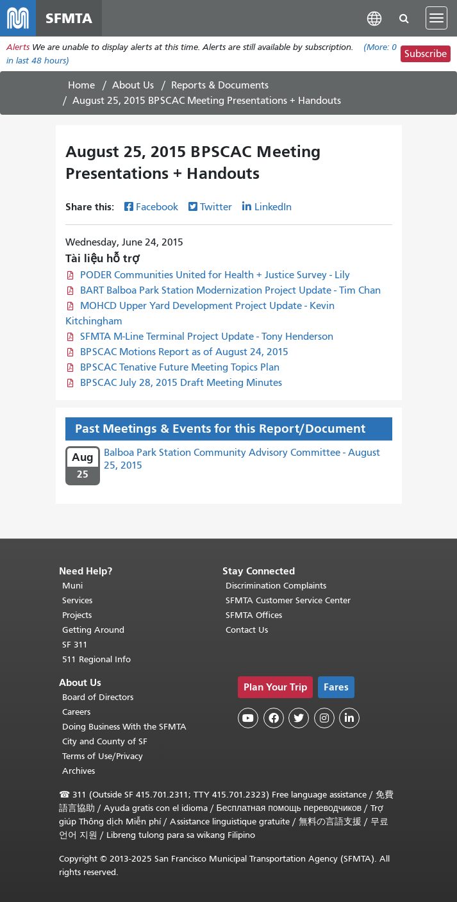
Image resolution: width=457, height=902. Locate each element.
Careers (76, 711)
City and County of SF (104, 741)
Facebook (157, 207)
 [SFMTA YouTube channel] (248, 718)
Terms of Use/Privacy (102, 756)
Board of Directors (97, 697)
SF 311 (75, 644)
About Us (133, 85)
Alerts (17, 47)
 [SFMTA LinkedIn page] (349, 718)
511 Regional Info (96, 659)
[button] (374, 17)
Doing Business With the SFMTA (124, 726)
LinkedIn (273, 207)
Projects (77, 615)
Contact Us (247, 629)
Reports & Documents (220, 85)
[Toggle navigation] (436, 17)
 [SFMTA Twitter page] (299, 718)
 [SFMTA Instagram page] (324, 718)
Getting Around (93, 629)
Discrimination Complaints (276, 585)
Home (81, 85)
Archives (78, 770)
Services (77, 600)
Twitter (216, 207)
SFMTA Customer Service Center (288, 600)
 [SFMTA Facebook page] (274, 718)
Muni (72, 585)
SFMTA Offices (254, 615)
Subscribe (425, 54)
